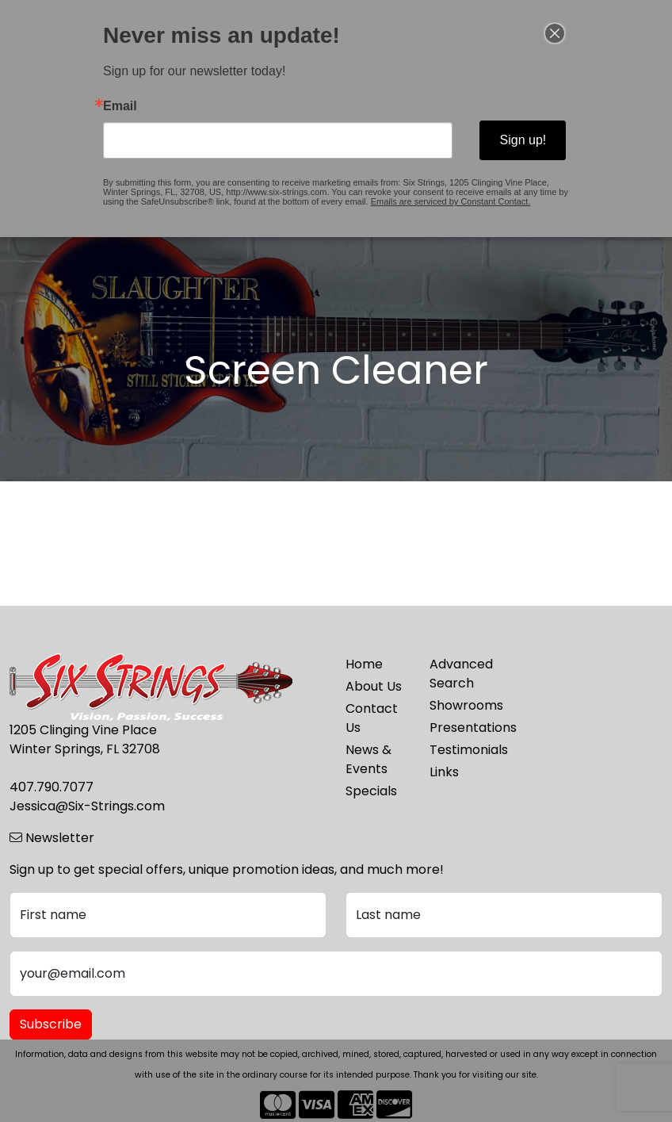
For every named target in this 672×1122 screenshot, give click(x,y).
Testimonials (462, 750)
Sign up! (522, 140)
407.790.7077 (52, 787)
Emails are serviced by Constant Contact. (449, 201)
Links (444, 772)
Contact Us (372, 718)
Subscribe (51, 1024)
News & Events (368, 759)
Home (364, 664)
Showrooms (462, 705)
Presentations (462, 727)
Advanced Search (461, 673)
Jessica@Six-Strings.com (87, 806)
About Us (374, 686)
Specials (371, 791)
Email (120, 106)
